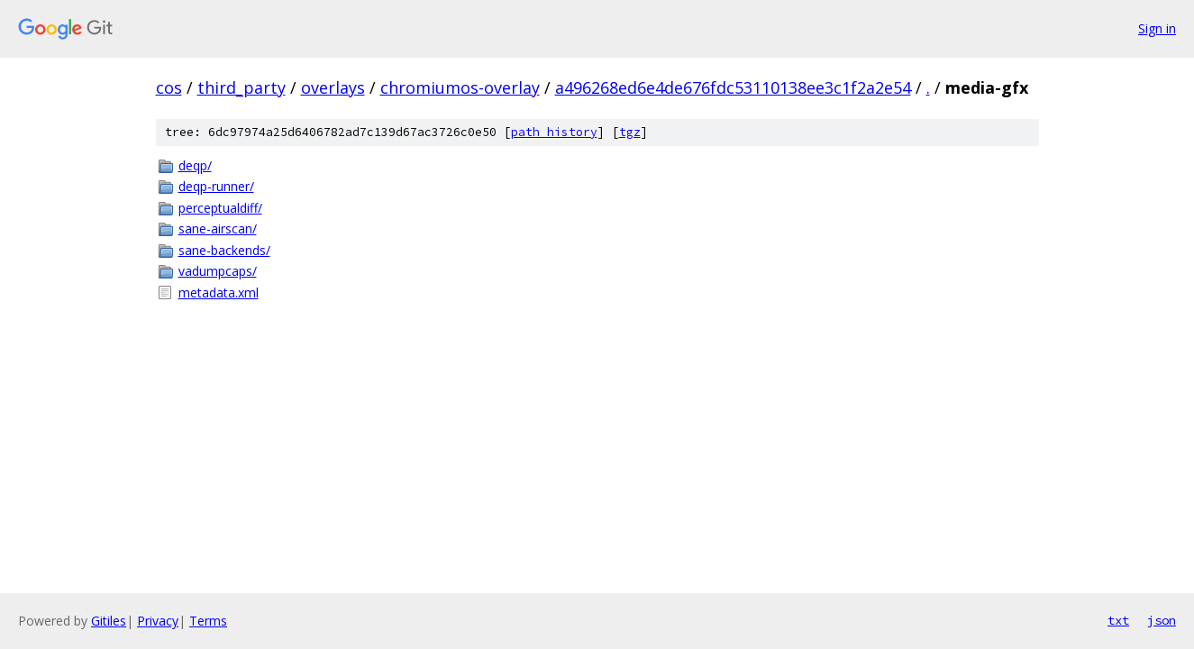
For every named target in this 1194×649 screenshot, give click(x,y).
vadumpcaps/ (217, 270)
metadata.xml (218, 292)
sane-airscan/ (217, 228)
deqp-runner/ (216, 186)
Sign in (1157, 28)
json (1161, 620)
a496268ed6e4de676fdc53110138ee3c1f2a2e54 (733, 87)
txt (1118, 620)
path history (554, 132)
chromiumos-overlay (460, 87)
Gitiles (108, 620)
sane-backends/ (224, 250)
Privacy (157, 620)
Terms (208, 620)
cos (169, 87)
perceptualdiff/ (220, 207)
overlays (333, 87)
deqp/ (195, 165)
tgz (630, 132)
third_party (241, 87)
